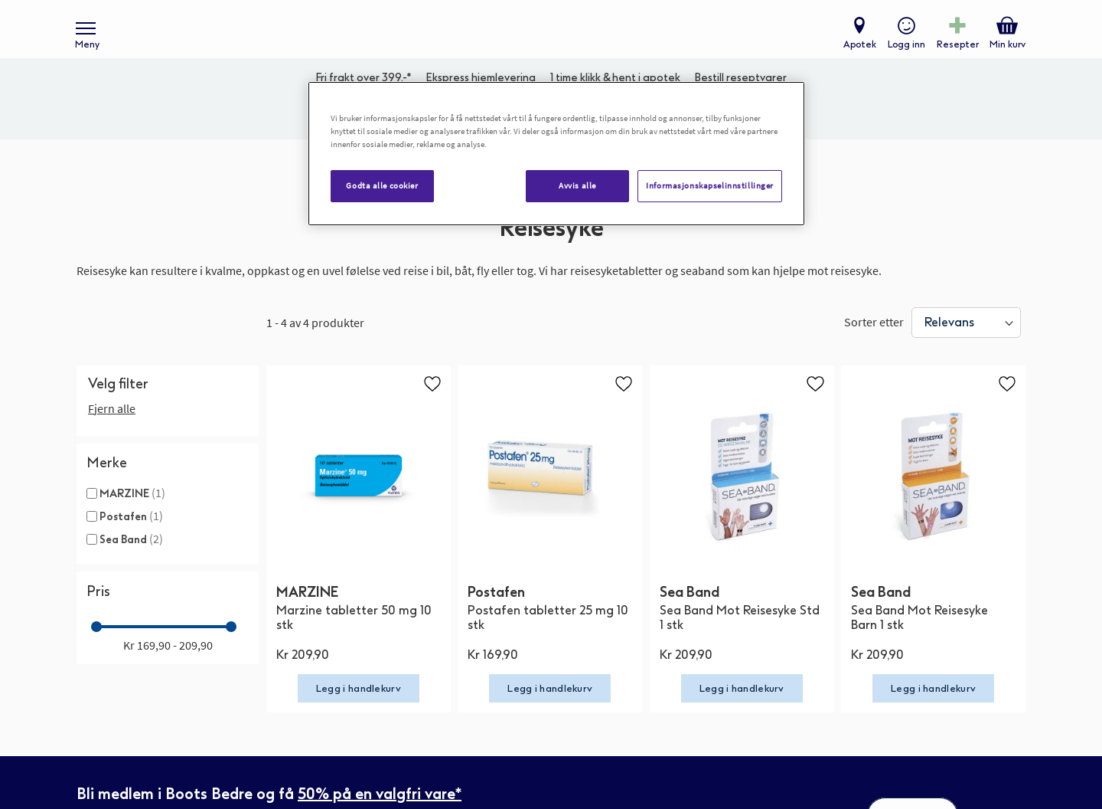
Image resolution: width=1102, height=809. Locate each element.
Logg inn (903, 50)
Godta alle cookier (382, 185)
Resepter (955, 50)
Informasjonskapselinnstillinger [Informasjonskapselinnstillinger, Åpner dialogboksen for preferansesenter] (710, 185)
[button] (432, 401)
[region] (556, 153)
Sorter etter (874, 339)
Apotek (856, 50)
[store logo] (543, 38)
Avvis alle (577, 185)
